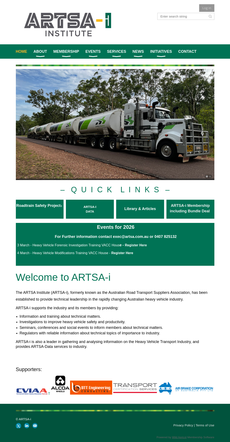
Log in (206, 8)
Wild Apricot (179, 437)
